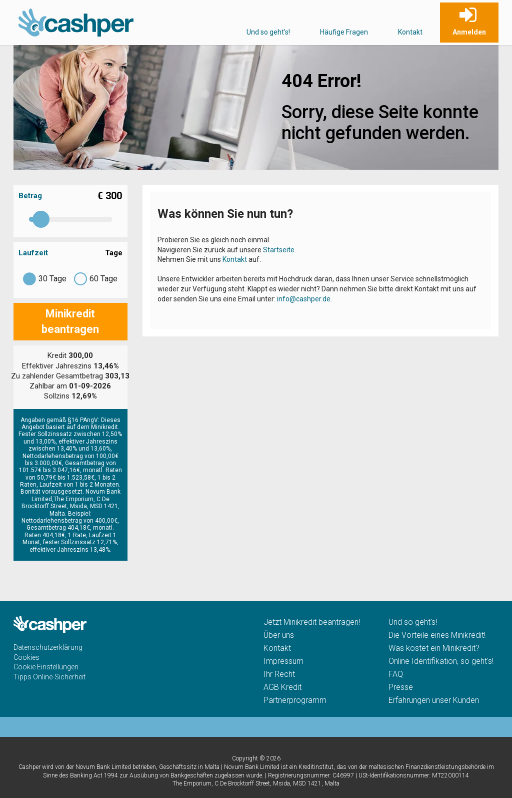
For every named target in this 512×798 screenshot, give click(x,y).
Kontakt (410, 32)
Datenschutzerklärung (48, 647)
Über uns (279, 635)
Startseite (278, 250)
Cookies (27, 657)
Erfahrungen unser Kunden (433, 700)
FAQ (395, 674)
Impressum (284, 661)
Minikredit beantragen (70, 321)
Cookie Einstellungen (46, 667)
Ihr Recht (279, 674)
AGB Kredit (283, 687)
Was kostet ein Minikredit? (434, 648)
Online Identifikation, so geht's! (441, 661)
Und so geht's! (268, 32)
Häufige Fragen (344, 32)
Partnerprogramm (295, 700)
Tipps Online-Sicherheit (50, 677)
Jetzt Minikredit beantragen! (312, 622)
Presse (400, 687)
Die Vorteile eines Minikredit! (437, 635)
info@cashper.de (303, 299)
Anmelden (469, 32)
